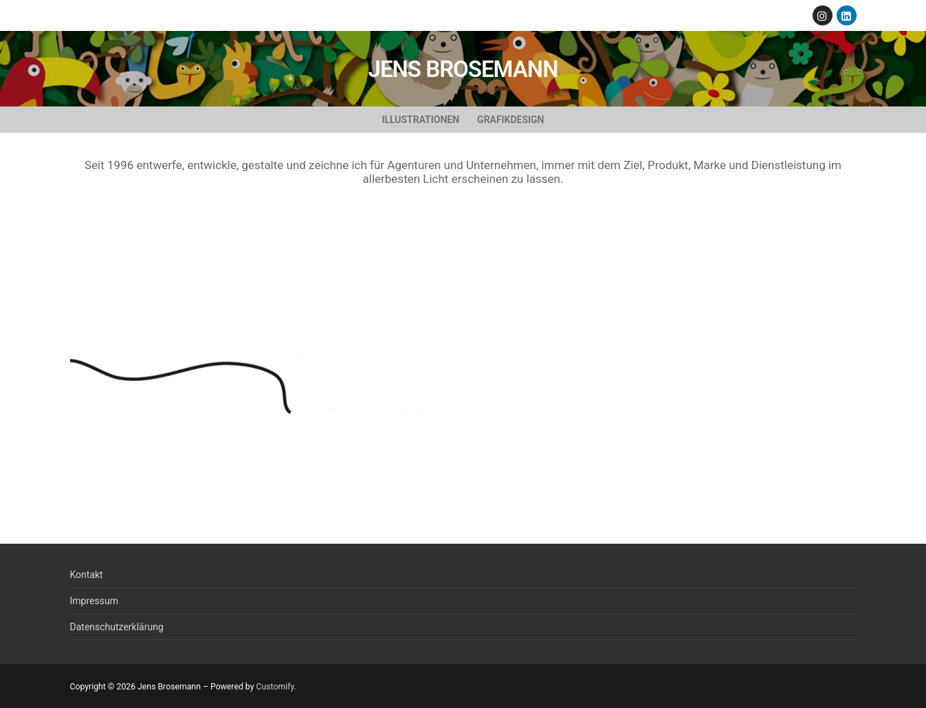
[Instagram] (823, 15)
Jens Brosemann (463, 69)
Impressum (94, 600)
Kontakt (86, 574)
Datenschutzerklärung (117, 626)
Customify (275, 687)
